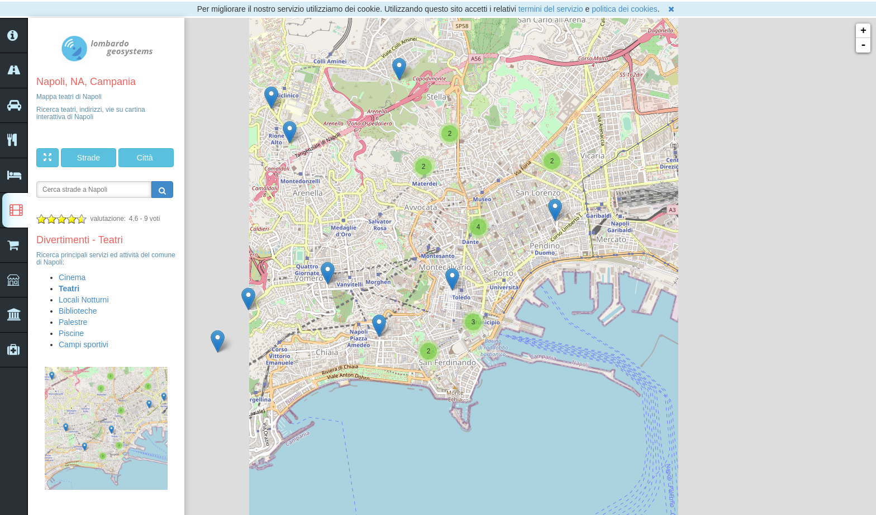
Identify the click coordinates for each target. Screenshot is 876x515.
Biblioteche (78, 310)
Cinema (72, 277)
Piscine (71, 333)
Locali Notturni (84, 299)
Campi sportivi (83, 344)
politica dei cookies (625, 8)
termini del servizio (550, 8)
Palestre (73, 322)
